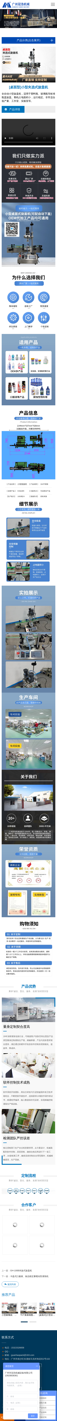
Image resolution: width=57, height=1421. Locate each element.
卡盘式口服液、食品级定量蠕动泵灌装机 (29, 1276)
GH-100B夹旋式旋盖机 (21, 1270)
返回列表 (10, 1284)
